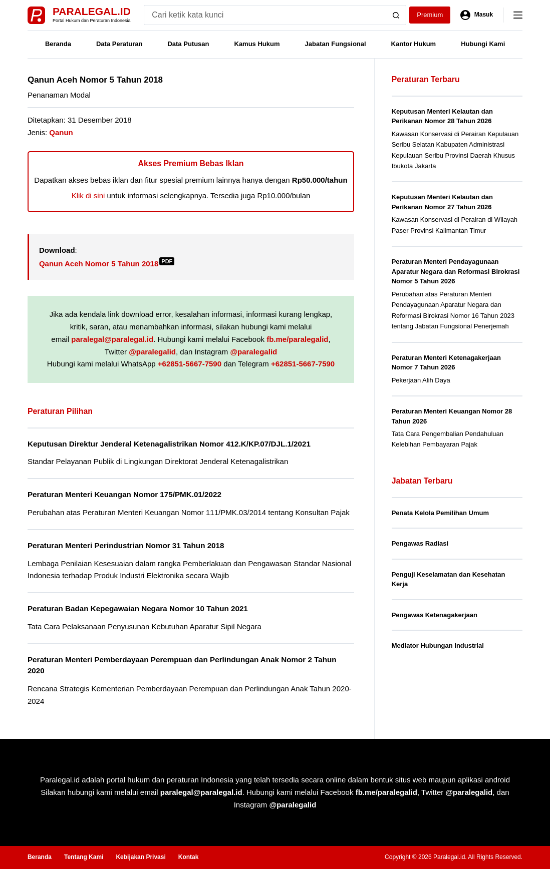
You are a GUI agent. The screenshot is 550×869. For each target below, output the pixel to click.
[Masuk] (476, 15)
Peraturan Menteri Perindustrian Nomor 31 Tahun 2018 (126, 545)
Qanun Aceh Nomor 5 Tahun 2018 (106, 263)
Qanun (61, 132)
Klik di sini (88, 195)
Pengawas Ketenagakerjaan (434, 615)
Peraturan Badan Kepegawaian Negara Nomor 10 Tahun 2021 (138, 608)
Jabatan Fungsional (335, 44)
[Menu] (517, 15)
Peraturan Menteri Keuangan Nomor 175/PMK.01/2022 (124, 494)
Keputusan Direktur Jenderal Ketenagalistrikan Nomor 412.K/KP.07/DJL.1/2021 (169, 444)
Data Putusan (188, 44)
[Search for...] (265, 15)
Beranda (58, 44)
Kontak (188, 856)
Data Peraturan (119, 44)
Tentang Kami (83, 856)
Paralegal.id (92, 11)
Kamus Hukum (257, 44)
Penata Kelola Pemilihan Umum (440, 513)
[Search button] (396, 15)
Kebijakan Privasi (140, 856)
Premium (430, 15)
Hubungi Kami (483, 44)
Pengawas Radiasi (420, 543)
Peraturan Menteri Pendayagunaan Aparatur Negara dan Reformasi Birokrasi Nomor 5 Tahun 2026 (456, 271)
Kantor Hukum (413, 44)
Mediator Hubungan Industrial (438, 645)
